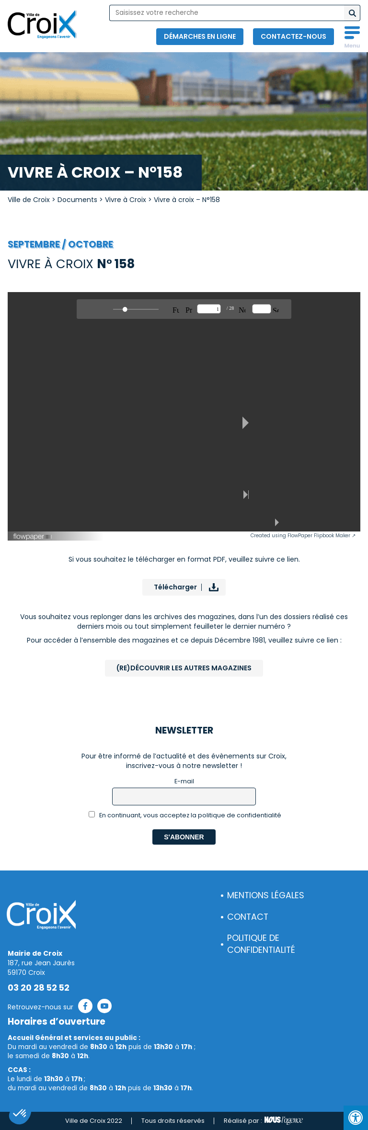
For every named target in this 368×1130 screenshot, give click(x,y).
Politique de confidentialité (261, 944)
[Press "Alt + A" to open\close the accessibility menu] (356, 1118)
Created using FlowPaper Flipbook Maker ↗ (303, 535)
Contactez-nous (293, 36)
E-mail (184, 781)
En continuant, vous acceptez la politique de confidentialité (185, 815)
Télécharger (175, 587)
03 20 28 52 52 (38, 988)
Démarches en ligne (200, 36)
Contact (247, 917)
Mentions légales (265, 895)
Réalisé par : (263, 1121)
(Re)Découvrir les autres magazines (184, 668)
